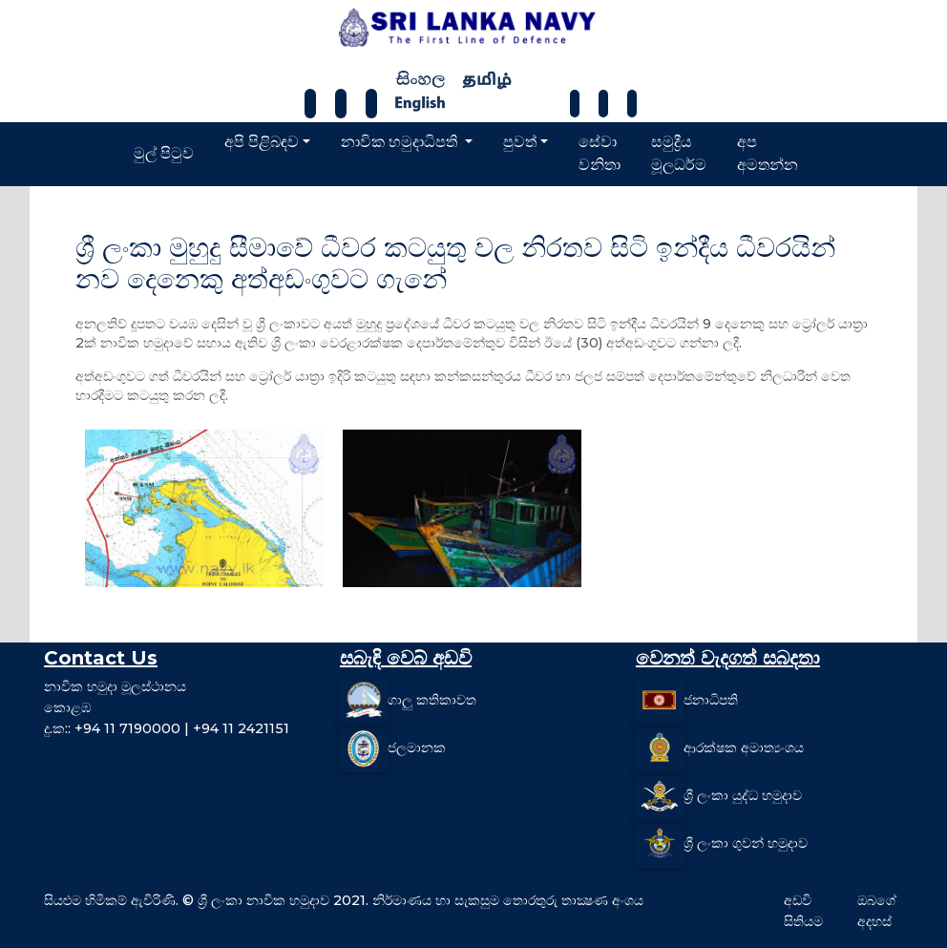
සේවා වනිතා (600, 153)
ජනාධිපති (711, 699)
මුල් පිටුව (164, 153)
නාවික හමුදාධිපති (401, 142)
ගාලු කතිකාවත (432, 699)
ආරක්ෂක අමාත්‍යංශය (744, 747)
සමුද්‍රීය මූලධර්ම (678, 153)
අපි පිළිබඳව (261, 142)
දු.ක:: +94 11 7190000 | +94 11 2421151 (166, 728)
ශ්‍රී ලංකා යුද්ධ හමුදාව (743, 795)
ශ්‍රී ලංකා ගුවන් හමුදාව (746, 843)
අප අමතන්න (767, 153)
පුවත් (520, 142)
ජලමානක (417, 747)
